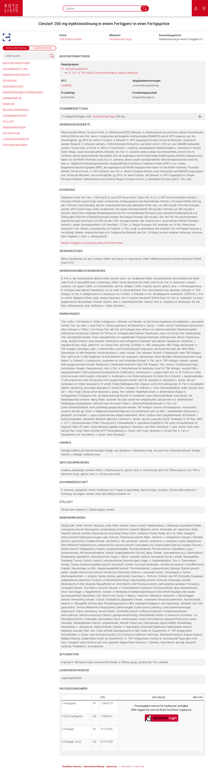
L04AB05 (66, 85)
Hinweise (8, 104)
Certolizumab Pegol (120, 39)
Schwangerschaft (15, 115)
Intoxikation (11, 133)
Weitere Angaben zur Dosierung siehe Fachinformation (92, 242)
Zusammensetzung (15, 69)
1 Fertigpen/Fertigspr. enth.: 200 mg (93, 116)
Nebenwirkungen (14, 127)
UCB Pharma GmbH (70, 39)
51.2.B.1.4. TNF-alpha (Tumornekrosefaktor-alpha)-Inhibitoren (103, 72)
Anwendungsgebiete (16, 74)
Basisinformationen (16, 63)
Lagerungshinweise (16, 139)
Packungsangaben (15, 145)
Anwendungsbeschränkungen (23, 92)
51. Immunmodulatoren (74, 68)
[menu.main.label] (204, 8)
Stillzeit (8, 121)
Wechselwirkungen (16, 110)
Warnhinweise (12, 98)
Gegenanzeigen (13, 86)
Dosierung (10, 80)
